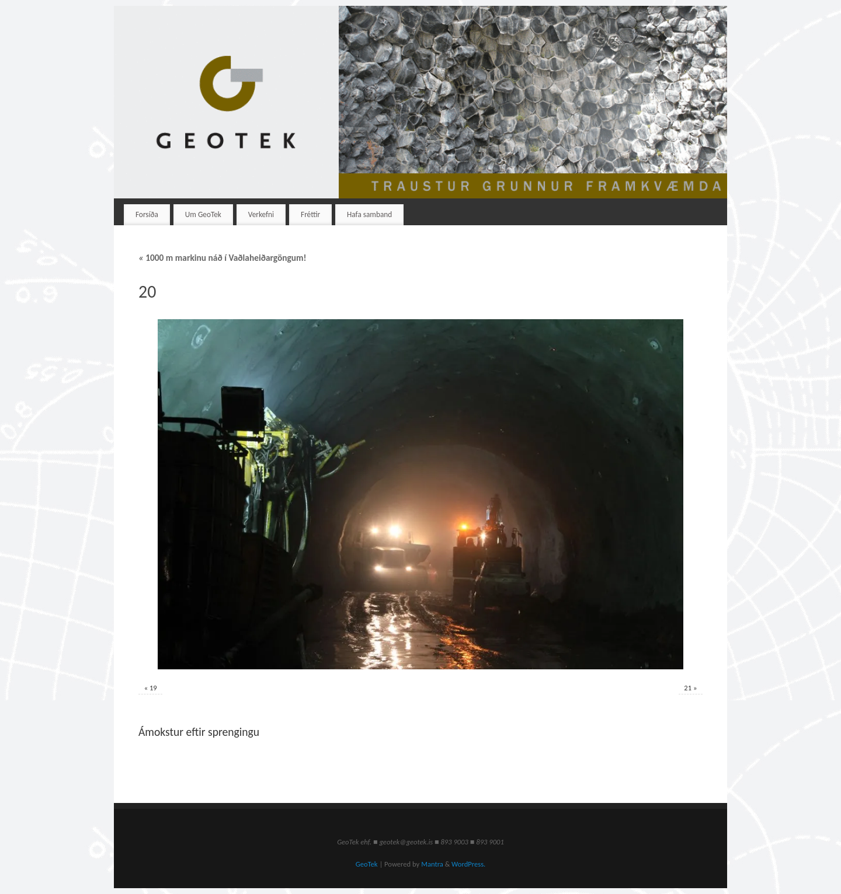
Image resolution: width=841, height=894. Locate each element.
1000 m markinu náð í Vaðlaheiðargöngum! (222, 257)
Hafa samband (369, 214)
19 (153, 687)
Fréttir (310, 214)
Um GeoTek (203, 214)
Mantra (432, 864)
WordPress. (468, 864)
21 (687, 687)
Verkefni (261, 214)
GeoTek (367, 864)
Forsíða (146, 214)
